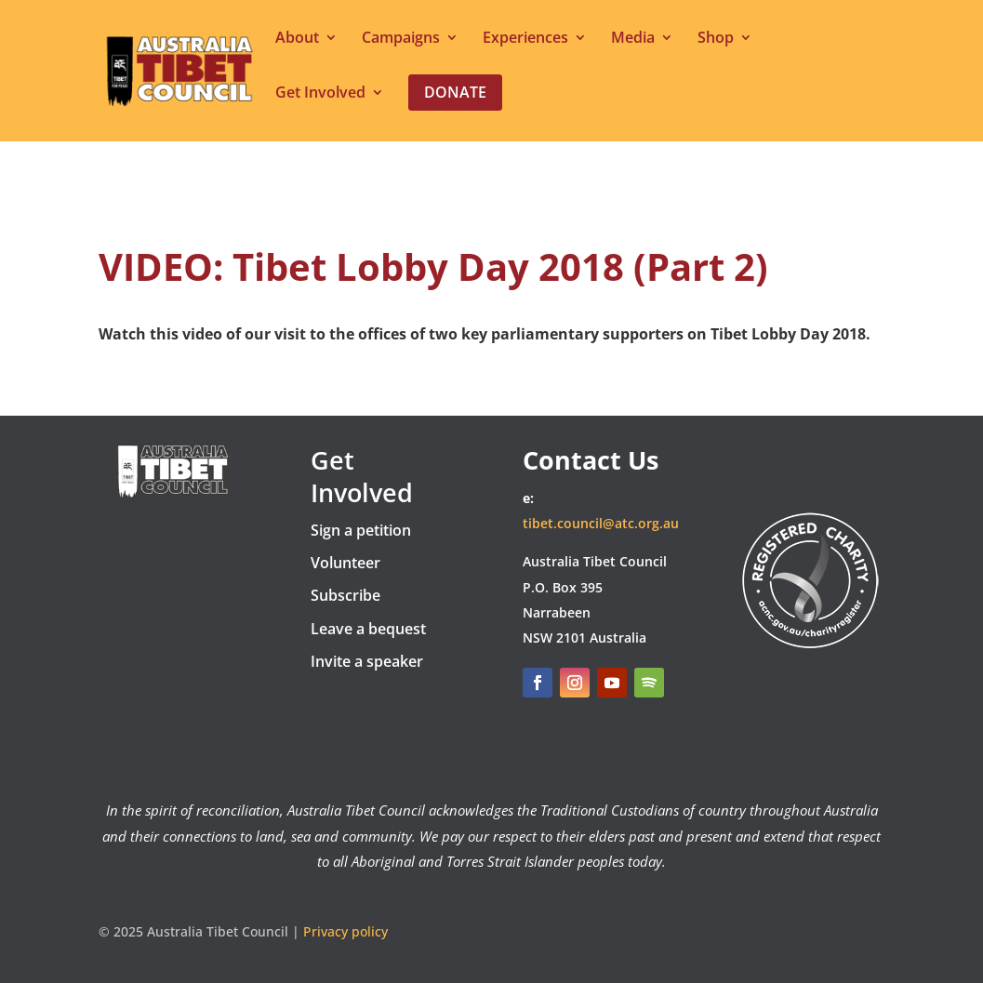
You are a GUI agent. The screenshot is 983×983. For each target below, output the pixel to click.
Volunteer (345, 562)
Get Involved (320, 94)
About (297, 39)
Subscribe (345, 595)
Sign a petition (361, 530)
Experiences (525, 39)
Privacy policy (345, 931)
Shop (715, 39)
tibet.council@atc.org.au (601, 523)
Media (633, 39)
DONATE (816, 462)
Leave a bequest (368, 628)
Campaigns (401, 39)
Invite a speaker (367, 661)
